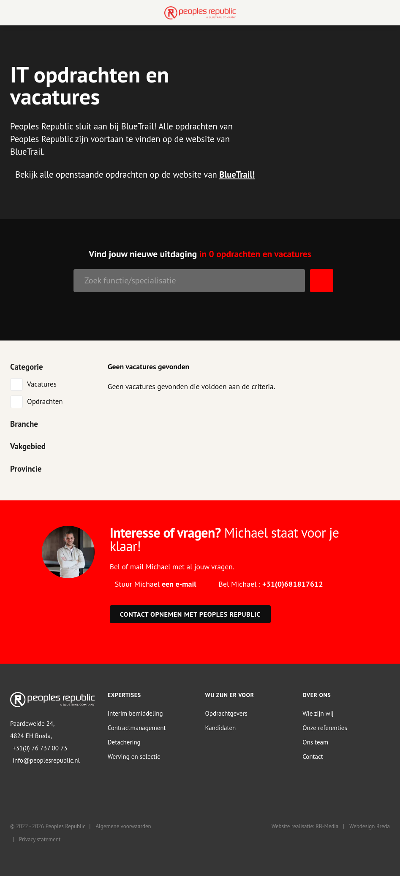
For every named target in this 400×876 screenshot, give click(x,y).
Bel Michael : (270, 584)
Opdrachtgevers (226, 713)
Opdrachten (45, 401)
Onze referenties (324, 728)
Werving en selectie (134, 756)
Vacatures (42, 384)
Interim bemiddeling (135, 713)
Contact (312, 756)
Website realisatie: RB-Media (305, 826)
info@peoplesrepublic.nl (46, 760)
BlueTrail (235, 174)
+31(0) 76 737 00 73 (40, 748)
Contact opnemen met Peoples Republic (190, 614)
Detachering (124, 742)
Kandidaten (220, 728)
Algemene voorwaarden (123, 826)
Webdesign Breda (369, 826)
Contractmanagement (137, 728)
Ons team (315, 742)
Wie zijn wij (318, 713)
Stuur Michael (155, 584)
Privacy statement (39, 839)
